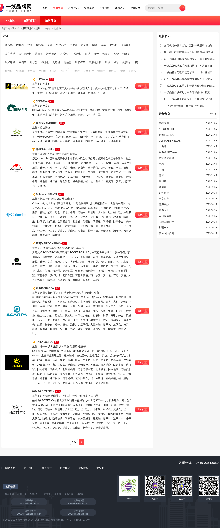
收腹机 (106, 53)
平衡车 (22, 62)
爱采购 (100, 468)
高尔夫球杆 (25, 53)
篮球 (103, 44)
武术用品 (10, 62)
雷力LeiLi (164, 210)
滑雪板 (39, 53)
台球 (87, 53)
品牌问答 (136, 8)
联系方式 (47, 468)
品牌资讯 (73, 8)
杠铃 (116, 53)
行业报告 (105, 8)
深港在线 (68, 494)
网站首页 (10, 468)
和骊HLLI (164, 227)
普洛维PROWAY (168, 152)
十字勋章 (164, 198)
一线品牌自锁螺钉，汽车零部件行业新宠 (187, 92)
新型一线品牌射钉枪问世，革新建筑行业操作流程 (192, 99)
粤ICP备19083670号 (78, 519)
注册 (213, 114)
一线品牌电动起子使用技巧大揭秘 (185, 105)
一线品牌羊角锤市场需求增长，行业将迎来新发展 (192, 72)
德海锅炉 (164, 204)
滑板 (107, 62)
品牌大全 (58, 8)
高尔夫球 (10, 53)
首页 (44, 8)
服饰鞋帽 (27, 28)
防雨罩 (57, 28)
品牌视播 (89, 8)
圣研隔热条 (165, 216)
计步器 (34, 62)
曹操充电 (164, 123)
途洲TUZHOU (166, 134)
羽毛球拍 (61, 44)
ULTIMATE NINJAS (170, 140)
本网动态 (120, 8)
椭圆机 (126, 53)
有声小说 (21, 494)
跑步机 (40, 44)
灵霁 (161, 163)
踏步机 (9, 44)
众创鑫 (162, 187)
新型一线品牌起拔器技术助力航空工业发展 (188, 79)
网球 (94, 44)
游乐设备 (51, 53)
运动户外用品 (43, 28)
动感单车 (80, 62)
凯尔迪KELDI (166, 129)
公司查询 (46, 494)
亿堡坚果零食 (166, 158)
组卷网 (80, 494)
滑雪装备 (126, 44)
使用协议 (65, 468)
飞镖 (136, 62)
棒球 (116, 62)
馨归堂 (162, 181)
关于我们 (29, 468)
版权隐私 (83, 468)
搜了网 (57, 494)
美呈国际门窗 (166, 233)
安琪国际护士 (166, 221)
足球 (49, 44)
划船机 (56, 62)
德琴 (161, 175)
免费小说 (34, 494)
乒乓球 (64, 53)
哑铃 (96, 53)
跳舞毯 (20, 44)
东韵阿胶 (164, 192)
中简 (161, 169)
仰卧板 (45, 62)
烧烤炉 (113, 44)
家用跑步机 (95, 62)
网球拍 (85, 44)
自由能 (162, 146)
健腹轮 (126, 62)
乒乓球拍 (76, 53)
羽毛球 (73, 44)
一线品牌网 (8, 494)
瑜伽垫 (67, 62)
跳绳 (30, 44)
